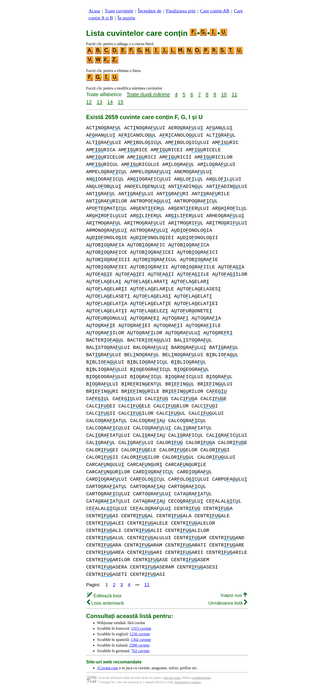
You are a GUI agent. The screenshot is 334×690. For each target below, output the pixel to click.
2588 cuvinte (139, 645)
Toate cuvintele (119, 10)
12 (89, 102)
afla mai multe (172, 678)
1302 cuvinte (141, 640)
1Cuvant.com (107, 668)
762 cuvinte (140, 651)
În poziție (126, 17)
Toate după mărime (148, 94)
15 (120, 102)
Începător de (149, 10)
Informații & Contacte (188, 682)
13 (99, 102)
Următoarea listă (227, 603)
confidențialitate (201, 678)
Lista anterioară (105, 603)
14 (110, 102)
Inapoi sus (234, 595)
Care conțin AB (214, 10)
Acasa (94, 10)
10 (224, 94)
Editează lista (104, 595)
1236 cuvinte (140, 634)
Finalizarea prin (180, 10)
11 (234, 94)
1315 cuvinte (141, 628)
